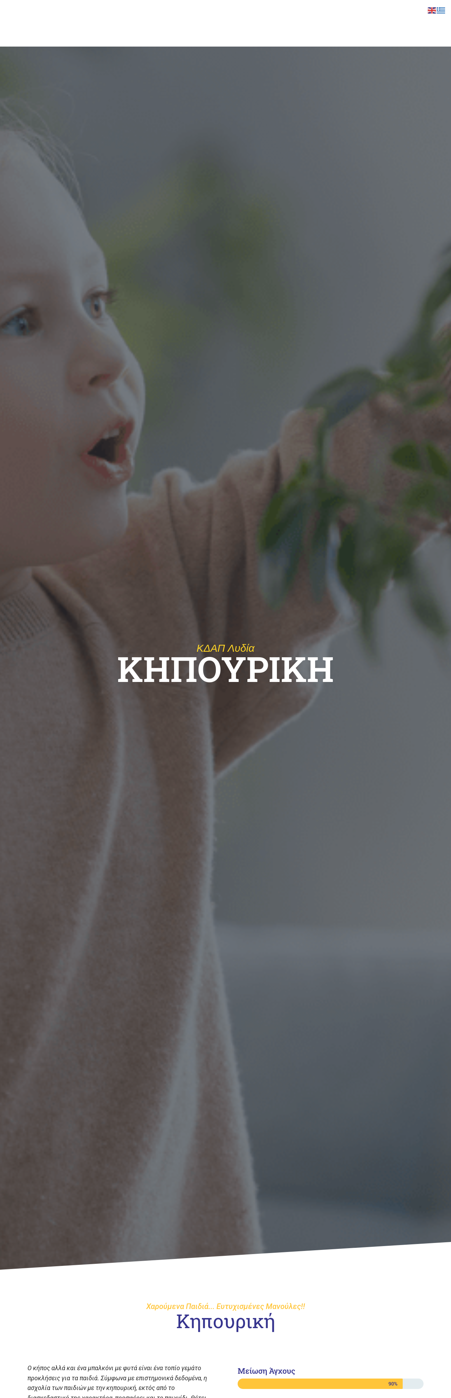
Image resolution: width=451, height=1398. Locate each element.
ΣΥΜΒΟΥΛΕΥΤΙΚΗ (315, 14)
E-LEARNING (362, 14)
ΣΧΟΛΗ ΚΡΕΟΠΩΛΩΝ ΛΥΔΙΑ (169, 14)
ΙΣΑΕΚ (118, 14)
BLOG (395, 14)
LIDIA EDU (249, 14)
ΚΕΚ (277, 14)
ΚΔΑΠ (218, 14)
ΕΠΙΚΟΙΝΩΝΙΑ (127, 33)
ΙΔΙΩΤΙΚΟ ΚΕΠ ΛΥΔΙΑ (178, 33)
